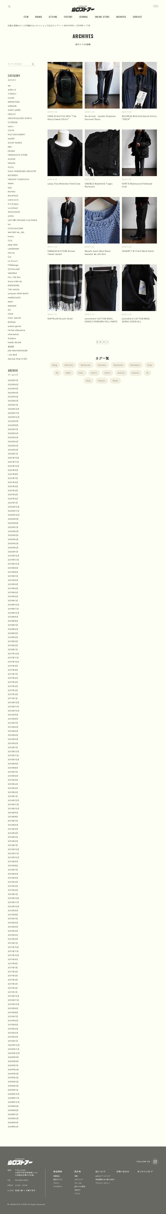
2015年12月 (13, 751)
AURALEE (12, 106)
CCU (10, 240)
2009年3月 (13, 1081)
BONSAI (12, 322)
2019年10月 (13, 564)
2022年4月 (13, 441)
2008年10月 (14, 1102)
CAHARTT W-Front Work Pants (138, 251)
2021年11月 (13, 462)
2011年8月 (13, 963)
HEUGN (11, 163)
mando (11, 98)
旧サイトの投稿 (79, 1186)
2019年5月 (13, 584)
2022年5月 (13, 437)
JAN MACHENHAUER (18, 350)
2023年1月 (13, 405)
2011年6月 (13, 971)
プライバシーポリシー (102, 1183)
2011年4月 (13, 979)
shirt (108, 373)
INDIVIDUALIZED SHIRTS (20, 118)
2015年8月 (13, 767)
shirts (122, 373)
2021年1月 (13, 502)
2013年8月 (13, 865)
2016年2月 (13, 743)
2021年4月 (13, 490)
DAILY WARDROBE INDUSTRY (22, 171)
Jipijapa (11, 150)
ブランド (56, 1183)
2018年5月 (13, 633)
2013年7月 (13, 869)
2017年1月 (13, 698)
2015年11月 (13, 755)
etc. (82, 373)
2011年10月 (13, 955)
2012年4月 (13, 931)
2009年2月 (13, 1086)
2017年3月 (13, 690)
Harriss (11, 252)
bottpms (136, 365)
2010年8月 (13, 1012)
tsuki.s (11, 126)
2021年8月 (13, 474)
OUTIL (11, 167)
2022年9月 (13, 421)
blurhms (11, 191)
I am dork (12, 354)
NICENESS (13, 175)
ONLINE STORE (102, 16)
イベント (77, 1193)
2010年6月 (13, 1020)
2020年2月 (13, 547)
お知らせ (12, 89)
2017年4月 (13, 686)
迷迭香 (11, 346)
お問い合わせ (122, 1171)
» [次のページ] (107, 342)
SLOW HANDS (15, 142)
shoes (136, 373)
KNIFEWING (14, 285)
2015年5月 (13, 780)
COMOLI (12, 93)
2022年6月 (13, 433)
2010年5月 (13, 1024)
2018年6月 (13, 629)
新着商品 (56, 1176)
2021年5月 (13, 486)
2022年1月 (13, 453)
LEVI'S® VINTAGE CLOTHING (22, 220)
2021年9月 (13, 470)
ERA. (69, 373)
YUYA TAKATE (14, 318)
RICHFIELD (13, 195)
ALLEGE (11, 159)
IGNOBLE (12, 273)
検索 (34, 64)
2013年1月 (13, 894)
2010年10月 (13, 1004)
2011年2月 (13, 988)
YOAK (10, 314)
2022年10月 (14, 417)
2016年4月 (13, 735)
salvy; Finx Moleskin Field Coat (64, 183)
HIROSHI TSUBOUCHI (18, 179)
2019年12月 (13, 555)
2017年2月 (13, 694)
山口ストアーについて (102, 1176)
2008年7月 (13, 1114)
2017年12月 (13, 653)
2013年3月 (13, 886)
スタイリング (78, 1179)
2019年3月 (13, 592)
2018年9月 (13, 617)
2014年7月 (13, 820)
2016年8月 (13, 718)
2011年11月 (13, 951)
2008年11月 (13, 1098)
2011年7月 (13, 967)
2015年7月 (13, 772)
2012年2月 (13, 939)
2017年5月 (13, 682)
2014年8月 (13, 816)
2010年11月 (13, 1000)
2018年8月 (13, 621)
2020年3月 (13, 543)
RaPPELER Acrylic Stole (60, 318)
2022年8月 (13, 425)
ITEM (26, 16)
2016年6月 (13, 727)
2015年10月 (13, 759)
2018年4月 (13, 637)
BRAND (38, 16)
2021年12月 (13, 458)
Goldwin (12, 338)
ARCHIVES (121, 16)
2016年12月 (13, 702)
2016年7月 (13, 723)
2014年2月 (13, 841)
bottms (102, 365)
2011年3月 (13, 984)
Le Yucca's (13, 261)
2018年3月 (13, 641)
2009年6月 (13, 1069)
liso (9, 257)
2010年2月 (13, 1037)
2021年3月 (13, 494)
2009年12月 (14, 1045)
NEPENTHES (14, 102)
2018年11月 (13, 608)
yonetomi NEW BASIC (18, 293)
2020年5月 (13, 535)
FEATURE (68, 16)
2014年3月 (13, 837)
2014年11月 (13, 804)
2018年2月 (13, 645)
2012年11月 (13, 902)
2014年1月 (13, 845)
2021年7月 (13, 478)
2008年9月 (13, 1106)
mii (9, 224)
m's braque (13, 204)
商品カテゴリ (57, 1179)
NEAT (10, 301)
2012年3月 (13, 935)
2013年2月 (13, 890)
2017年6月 (13, 678)
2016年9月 (13, 714)
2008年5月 (13, 1122)
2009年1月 (13, 1090)
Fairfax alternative (16, 330)
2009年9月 (13, 1057)
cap (150, 365)
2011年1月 (13, 992)
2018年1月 (13, 649)
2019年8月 (13, 572)
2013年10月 (13, 857)
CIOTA (11, 130)
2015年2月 (13, 792)
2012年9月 (13, 910)
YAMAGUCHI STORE (18, 155)
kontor (11, 236)
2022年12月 (13, 409)
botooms (86, 365)
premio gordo (14, 326)
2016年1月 (13, 747)
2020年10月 (14, 515)
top (89, 380)
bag (55, 365)
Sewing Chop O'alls (17, 358)
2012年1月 (13, 943)
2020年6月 (13, 531)
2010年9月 (13, 1008)
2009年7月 (13, 1065)
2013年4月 (13, 882)
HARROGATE (14, 297)
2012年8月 (13, 914)
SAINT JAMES (14, 110)
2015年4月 (13, 784)
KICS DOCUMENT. (17, 134)
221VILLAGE (14, 269)
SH (9, 309)
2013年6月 (13, 874)
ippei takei (13, 244)
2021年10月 (13, 466)
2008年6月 (13, 1118)
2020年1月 (13, 551)
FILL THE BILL (14, 277)
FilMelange (13, 265)
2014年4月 (13, 833)
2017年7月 (13, 674)
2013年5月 (13, 878)
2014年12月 (13, 800)
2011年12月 (13, 947)
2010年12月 (13, 996)
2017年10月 (13, 661)
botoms (69, 365)
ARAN (11, 183)
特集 (76, 1176)
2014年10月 (13, 808)
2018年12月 (13, 604)
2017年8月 (13, 670)
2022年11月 (13, 413)
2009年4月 (13, 1077)
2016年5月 (13, 731)
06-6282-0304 (21, 1180)
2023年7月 (13, 380)
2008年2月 (13, 1126)
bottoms (119, 365)
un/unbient (13, 208)
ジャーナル (78, 1183)
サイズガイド (57, 1186)
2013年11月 (13, 853)
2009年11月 (13, 1049)
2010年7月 (13, 1016)
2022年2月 (13, 449)
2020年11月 (13, 511)
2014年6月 (13, 825)
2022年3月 (13, 445)
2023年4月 (13, 392)
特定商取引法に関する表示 (104, 1179)
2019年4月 (13, 588)
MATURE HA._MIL (16, 232)
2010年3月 (13, 1033)
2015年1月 (13, 796)
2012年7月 (13, 918)
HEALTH (12, 114)
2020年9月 (13, 519)
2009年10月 (14, 1053)
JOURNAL (83, 16)
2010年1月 (13, 1041)
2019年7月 (13, 576)
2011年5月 (13, 975)
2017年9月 (13, 666)
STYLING (53, 16)
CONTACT (137, 16)
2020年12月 (14, 507)
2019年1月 (13, 600)
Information (13, 334)
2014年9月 (13, 812)
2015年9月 (13, 763)
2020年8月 (13, 523)
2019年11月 (13, 559)
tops (116, 380)
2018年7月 (13, 625)
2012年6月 (13, 922)
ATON (11, 216)
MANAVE (12, 306)
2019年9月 (13, 568)
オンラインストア (145, 1171)
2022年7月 (13, 429)
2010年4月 (13, 1028)
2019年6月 (13, 580)
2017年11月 (13, 657)
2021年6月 (13, 482)
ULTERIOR (12, 122)
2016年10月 (13, 710)
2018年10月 (13, 613)
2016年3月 (13, 739)
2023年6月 (13, 384)
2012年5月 (13, 926)
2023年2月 (13, 400)
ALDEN (11, 138)
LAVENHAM (13, 248)
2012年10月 (13, 906)
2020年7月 (13, 527)
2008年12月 (14, 1094)
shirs (94, 373)
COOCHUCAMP (15, 228)
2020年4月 (13, 539)
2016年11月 (13, 706)
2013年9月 (13, 861)
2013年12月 (13, 849)
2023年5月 (13, 388)
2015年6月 (13, 776)
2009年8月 (13, 1061)
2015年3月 (13, 788)
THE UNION (13, 289)
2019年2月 (13, 596)
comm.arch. (13, 199)
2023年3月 (13, 396)
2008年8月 (13, 1110)
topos (102, 380)
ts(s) (10, 187)
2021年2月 (13, 498)
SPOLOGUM (14, 212)
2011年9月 (13, 959)
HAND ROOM (14, 342)
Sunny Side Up (15, 281)
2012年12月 (13, 898)
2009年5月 (13, 1073)
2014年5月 (13, 829)
